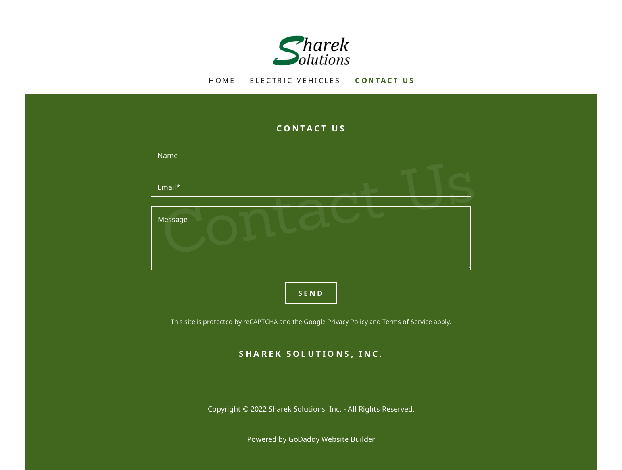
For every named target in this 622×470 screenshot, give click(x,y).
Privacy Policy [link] (347, 321)
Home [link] (222, 80)
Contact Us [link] (385, 80)
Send (310, 293)
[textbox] (310, 154)
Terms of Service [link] (407, 321)
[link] (311, 49)
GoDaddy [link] (303, 439)
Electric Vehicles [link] (295, 80)
